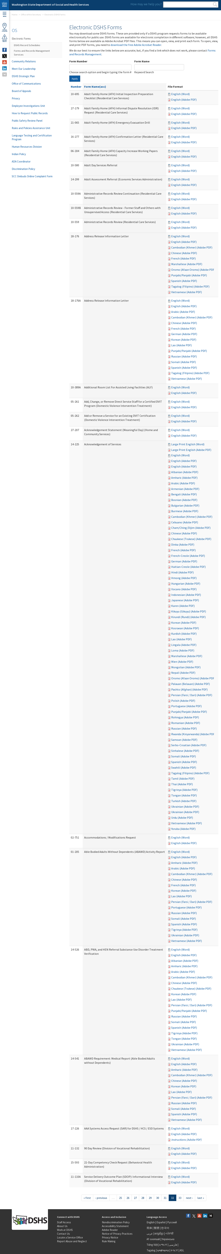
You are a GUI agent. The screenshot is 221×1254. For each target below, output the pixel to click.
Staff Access (64, 1222)
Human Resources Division (27, 146)
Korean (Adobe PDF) (183, 339)
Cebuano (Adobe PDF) (184, 522)
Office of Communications (26, 83)
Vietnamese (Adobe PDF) (186, 292)
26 (128, 1198)
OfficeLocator (4, 27)
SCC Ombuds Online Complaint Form (32, 176)
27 (135, 1198)
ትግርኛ (174, 1250)
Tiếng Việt (152, 1244)
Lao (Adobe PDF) (181, 345)
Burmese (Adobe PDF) (184, 511)
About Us (62, 1226)
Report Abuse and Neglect (72, 1241)
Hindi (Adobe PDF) (182, 572)
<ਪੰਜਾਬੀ (169, 1233)
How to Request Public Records (30, 113)
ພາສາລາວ (163, 1250)
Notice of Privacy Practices (117, 1233)
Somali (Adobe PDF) (183, 362)
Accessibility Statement (115, 1226)
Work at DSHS (65, 1230)
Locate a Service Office (70, 1237)
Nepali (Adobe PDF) (183, 672)
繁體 (157, 1228)
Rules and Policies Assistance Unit (31, 128)
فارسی (172, 1244)
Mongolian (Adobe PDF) (186, 667)
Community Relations (24, 61)
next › (189, 1198)
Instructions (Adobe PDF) (186, 1139)
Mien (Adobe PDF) (182, 661)
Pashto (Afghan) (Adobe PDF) (189, 689)
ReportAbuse (4, 38)
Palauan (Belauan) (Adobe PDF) (190, 684)
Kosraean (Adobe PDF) (185, 628)
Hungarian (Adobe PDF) (185, 583)
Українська (168, 1239)
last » (200, 1198)
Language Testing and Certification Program (32, 137)
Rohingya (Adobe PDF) (185, 717)
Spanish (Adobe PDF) (184, 281)
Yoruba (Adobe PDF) (183, 829)
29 (150, 1198)
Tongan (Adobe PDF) (184, 795)
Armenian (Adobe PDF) (185, 489)
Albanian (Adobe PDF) (184, 472)
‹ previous (101, 1198)
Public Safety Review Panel (27, 120)
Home (14, 14)
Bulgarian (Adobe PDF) (185, 505)
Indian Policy (19, 154)
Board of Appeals (21, 91)
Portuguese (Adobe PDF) (186, 706)
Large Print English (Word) (187, 444)
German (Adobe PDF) (184, 334)
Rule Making (108, 1241)
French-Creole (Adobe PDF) (188, 556)
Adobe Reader (110, 1230)
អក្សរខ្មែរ (159, 1233)
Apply (75, 78)
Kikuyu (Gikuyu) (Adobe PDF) (188, 611)
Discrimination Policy (23, 169)
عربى (150, 1233)
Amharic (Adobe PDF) (184, 477)
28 (142, 1198)
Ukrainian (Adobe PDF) (185, 806)
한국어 (165, 1228)
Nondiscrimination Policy (116, 1222)
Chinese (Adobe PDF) (184, 253)
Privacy (16, 98)
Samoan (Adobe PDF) (184, 739)
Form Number (78, 61)
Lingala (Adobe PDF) (183, 645)
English (151, 1222)
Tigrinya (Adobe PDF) (184, 790)
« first (87, 1198)
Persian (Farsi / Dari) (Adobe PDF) (191, 695)
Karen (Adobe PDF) (183, 606)
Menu (4, 14)
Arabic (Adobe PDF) (183, 312)
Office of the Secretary (31, 14)
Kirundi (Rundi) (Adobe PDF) (188, 617)
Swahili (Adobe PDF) (183, 767)
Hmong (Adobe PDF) (184, 578)
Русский (172, 1222)
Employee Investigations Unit (28, 106)
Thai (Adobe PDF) (182, 784)
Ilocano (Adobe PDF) (184, 589)
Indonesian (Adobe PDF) (186, 595)
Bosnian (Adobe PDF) (184, 500)
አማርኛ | (163, 1244)
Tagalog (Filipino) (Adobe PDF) (190, 286)
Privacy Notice (110, 1237)
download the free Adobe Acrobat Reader (136, 45)
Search (215, 4)
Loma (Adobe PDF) (182, 650)
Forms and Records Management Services (32, 52)
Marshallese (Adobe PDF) (186, 264)
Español (161, 1222)
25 (120, 1198)
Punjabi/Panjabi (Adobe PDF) (189, 275)
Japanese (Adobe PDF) (185, 600)
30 (157, 1198)
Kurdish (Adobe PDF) (184, 633)
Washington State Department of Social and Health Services (50, 4)
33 (179, 1198)
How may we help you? (146, 4)
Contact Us (63, 1233)
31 (165, 1198)
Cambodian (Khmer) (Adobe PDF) (191, 247)
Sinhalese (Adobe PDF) (185, 751)
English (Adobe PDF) (184, 99)
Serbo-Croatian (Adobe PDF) (188, 745)
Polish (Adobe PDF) (183, 700)
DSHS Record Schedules (27, 45)
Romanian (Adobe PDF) (185, 723)
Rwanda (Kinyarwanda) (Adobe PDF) (193, 734)
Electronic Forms (21, 38)
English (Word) (180, 94)
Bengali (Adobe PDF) (184, 494)
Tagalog (151, 1250)
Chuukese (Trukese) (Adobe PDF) (191, 539)
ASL (182, 1250)
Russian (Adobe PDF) (184, 356)
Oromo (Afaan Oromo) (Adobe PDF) (193, 269)
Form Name (142, 61)
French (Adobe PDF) (183, 258)
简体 (149, 1228)
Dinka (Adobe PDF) (182, 544)
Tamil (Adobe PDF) (182, 778)
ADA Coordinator (21, 161)
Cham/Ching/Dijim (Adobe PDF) (191, 528)
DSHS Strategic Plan (23, 76)
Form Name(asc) (95, 86)
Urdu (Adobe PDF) (182, 817)
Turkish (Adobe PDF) (183, 801)
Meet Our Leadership (24, 68)
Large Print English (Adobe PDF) (191, 450)
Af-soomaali (153, 1239)
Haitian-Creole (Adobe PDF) (188, 567)
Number (76, 86)
